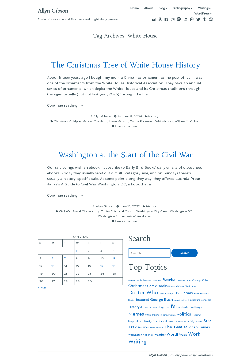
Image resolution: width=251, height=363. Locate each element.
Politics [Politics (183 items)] (183, 314)
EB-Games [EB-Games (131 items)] (183, 293)
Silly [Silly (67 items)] (192, 321)
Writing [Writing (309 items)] (137, 342)
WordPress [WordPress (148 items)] (176, 334)
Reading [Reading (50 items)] (196, 314)
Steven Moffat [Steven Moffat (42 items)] (156, 328)
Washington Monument (114, 216)
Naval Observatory (86, 211)
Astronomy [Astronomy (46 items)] (133, 280)
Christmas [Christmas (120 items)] (137, 286)
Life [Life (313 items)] (171, 306)
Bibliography (181, 8)
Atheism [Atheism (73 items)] (145, 280)
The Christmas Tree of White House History (125, 65)
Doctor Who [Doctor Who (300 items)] (143, 292)
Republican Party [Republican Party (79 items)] (140, 321)
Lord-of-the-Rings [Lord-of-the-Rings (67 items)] (189, 307)
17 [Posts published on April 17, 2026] (101, 266)
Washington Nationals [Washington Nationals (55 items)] (141, 334)
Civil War (65, 211)
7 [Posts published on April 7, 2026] (65, 258)
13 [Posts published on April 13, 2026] (52, 266)
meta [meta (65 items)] (148, 314)
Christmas (61, 121)
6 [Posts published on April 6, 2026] (52, 258)
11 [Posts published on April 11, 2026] (113, 258)
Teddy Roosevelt (142, 121)
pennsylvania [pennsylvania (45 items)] (169, 315)
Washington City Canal (152, 211)
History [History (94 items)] (133, 307)
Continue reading (71, 105)
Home (134, 8)
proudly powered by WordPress (190, 355)
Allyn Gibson (53, 11)
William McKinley (186, 121)
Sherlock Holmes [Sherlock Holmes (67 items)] (163, 321)
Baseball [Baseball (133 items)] (169, 280)
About (148, 8)
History (153, 116)
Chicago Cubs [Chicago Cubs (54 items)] (200, 280)
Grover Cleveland (95, 121)
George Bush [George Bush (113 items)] (161, 299)
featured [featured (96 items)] (142, 299)
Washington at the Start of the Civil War (125, 154)
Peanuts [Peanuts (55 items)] (157, 314)
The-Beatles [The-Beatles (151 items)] (176, 327)
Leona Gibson (118, 121)
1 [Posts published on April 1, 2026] (76, 250)
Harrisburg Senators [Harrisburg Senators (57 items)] (199, 299)
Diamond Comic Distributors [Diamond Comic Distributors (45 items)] (182, 286)
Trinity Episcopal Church (118, 211)
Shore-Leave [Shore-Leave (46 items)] (182, 321)
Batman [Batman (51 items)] (182, 280)
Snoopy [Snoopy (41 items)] (199, 321)
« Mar (42, 287)
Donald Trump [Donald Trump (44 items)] (166, 293)
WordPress (202, 13)
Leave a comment (127, 126)
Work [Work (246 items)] (194, 334)
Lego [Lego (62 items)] (162, 307)
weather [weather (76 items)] (160, 334)
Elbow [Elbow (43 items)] (196, 294)
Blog (161, 8)
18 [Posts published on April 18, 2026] (114, 266)
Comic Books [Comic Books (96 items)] (157, 286)
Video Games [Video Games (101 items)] (199, 327)
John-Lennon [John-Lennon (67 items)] (149, 307)
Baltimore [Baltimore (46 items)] (157, 280)
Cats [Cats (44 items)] (189, 280)
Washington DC (181, 211)
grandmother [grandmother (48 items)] (181, 300)
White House (164, 121)
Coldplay (75, 121)
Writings (204, 8)
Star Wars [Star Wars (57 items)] (143, 327)
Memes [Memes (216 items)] (136, 314)
